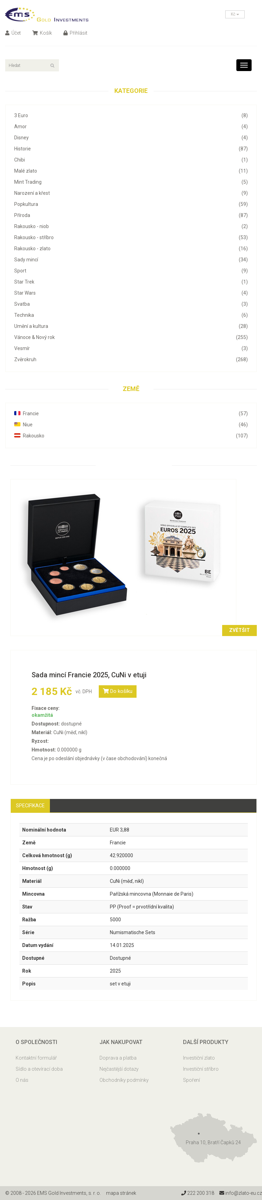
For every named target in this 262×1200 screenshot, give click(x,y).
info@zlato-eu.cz (240, 1193)
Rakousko (131, 435)
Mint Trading (131, 182)
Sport (131, 270)
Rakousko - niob (131, 226)
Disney (131, 137)
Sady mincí (131, 259)
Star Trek (131, 281)
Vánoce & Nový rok (131, 337)
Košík (42, 33)
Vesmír (131, 348)
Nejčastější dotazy (119, 1069)
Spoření (191, 1080)
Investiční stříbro (201, 1069)
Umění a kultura (131, 326)
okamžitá (42, 715)
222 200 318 (197, 1193)
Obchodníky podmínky (124, 1080)
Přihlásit (75, 33)
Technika (131, 315)
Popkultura (131, 204)
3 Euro (131, 115)
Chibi (131, 159)
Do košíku (117, 691)
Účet (13, 33)
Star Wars (131, 292)
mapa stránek (121, 1193)
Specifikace (30, 805)
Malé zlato (131, 170)
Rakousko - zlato (131, 248)
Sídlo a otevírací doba (39, 1069)
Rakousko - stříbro (131, 237)
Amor (131, 126)
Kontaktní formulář (36, 1058)
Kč (235, 14)
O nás (22, 1080)
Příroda (131, 215)
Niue (131, 424)
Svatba (131, 304)
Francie (131, 413)
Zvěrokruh (131, 359)
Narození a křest (131, 193)
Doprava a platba (118, 1058)
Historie (131, 148)
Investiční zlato (199, 1058)
